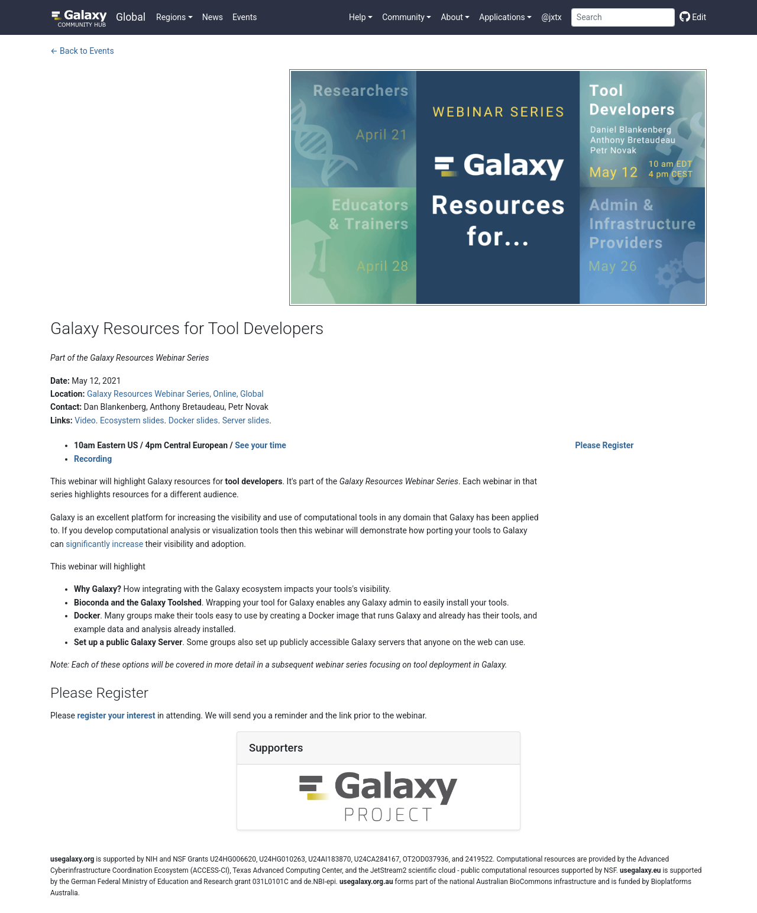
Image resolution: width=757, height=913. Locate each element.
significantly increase (104, 544)
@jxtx (551, 17)
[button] (174, 17)
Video (85, 420)
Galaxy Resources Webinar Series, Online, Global (175, 394)
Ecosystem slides (132, 420)
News (212, 17)
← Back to (82, 51)
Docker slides (193, 420)
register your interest (116, 715)
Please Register (604, 445)
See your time (260, 445)
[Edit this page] (690, 17)
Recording (93, 459)
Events (244, 17)
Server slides (246, 420)
